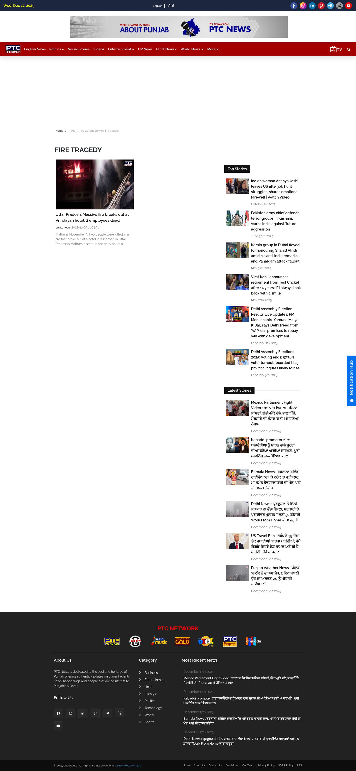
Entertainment (121, 49)
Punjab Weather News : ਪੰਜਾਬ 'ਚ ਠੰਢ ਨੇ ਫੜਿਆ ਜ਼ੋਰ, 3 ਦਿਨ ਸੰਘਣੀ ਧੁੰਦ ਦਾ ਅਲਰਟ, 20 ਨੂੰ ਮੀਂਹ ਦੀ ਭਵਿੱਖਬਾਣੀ (275, 576)
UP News (145, 49)
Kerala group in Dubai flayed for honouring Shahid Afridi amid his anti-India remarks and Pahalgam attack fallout (275, 253)
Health (146, 687)
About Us (199, 765)
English (157, 5)
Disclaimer (232, 765)
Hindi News (166, 49)
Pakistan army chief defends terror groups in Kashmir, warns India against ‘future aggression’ (275, 221)
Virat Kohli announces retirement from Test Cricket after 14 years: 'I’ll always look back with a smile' (276, 285)
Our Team (248, 765)
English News (35, 49)
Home (59, 130)
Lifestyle (148, 694)
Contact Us (215, 765)
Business (148, 673)
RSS (299, 765)
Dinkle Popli (63, 227)
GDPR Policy (286, 765)
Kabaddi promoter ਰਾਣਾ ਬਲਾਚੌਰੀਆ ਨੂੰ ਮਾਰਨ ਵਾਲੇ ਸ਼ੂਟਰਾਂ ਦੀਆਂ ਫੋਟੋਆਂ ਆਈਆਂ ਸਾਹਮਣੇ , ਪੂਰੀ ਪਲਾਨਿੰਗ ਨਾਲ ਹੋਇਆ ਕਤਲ (275, 448)
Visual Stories (79, 49)
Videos (98, 49)
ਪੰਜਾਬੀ (171, 5)
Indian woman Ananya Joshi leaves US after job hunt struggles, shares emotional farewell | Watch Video (275, 189)
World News (192, 49)
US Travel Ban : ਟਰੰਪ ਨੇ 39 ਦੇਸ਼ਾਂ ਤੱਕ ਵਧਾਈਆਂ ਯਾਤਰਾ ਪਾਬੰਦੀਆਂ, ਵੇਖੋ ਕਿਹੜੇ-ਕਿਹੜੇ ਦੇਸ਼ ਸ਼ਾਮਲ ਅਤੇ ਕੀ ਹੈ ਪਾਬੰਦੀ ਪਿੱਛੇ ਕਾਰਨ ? (275, 544)
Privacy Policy (266, 765)
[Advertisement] (178, 90)
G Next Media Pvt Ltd (128, 765)
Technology (150, 708)
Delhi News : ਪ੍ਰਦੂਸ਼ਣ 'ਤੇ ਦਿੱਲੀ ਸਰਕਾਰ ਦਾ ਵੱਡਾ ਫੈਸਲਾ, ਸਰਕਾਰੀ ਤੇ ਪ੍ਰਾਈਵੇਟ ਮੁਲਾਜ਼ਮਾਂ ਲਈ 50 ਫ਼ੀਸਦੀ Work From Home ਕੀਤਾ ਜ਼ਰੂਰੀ (275, 512)
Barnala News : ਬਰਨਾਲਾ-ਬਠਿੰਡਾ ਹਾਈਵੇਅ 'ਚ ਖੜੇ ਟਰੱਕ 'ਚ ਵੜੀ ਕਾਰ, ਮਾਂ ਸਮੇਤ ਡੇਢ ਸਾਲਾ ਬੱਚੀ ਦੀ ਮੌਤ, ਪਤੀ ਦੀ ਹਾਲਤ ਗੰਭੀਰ (276, 480)
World (146, 715)
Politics (56, 49)
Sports (146, 722)
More (213, 49)
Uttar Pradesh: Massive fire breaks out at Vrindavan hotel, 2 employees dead (92, 217)
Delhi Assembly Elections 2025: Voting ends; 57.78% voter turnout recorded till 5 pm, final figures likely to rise (275, 360)
